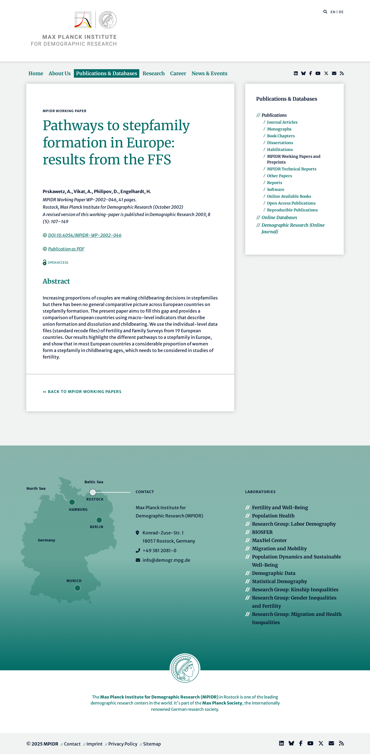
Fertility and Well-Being (280, 508)
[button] (325, 11)
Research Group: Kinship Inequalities (295, 590)
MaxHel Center (269, 540)
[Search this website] (322, 12)
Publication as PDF (66, 249)
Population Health (273, 516)
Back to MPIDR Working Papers (85, 391)
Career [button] (178, 73)
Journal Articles (282, 122)
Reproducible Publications (292, 210)
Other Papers (279, 175)
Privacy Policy (122, 744)
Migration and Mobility (279, 549)
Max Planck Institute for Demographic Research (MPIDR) (159, 697)
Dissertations (280, 142)
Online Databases (279, 217)
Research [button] (154, 73)
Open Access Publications (291, 203)
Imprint (94, 744)
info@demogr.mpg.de (166, 560)
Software (275, 189)
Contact (72, 744)
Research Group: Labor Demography (294, 524)
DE (341, 12)
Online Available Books (289, 196)
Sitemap (152, 744)
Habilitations (280, 149)
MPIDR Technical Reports (291, 169)
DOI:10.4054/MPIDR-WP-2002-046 (85, 235)
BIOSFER (262, 532)
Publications (274, 115)
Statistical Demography (279, 581)
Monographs (279, 129)
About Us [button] (60, 73)
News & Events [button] (209, 73)
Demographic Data (274, 573)
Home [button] (35, 73)
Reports (274, 182)
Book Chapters (281, 135)
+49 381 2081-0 (160, 550)
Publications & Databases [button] (106, 73)
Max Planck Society (222, 703)
